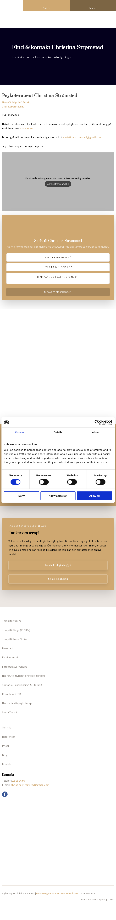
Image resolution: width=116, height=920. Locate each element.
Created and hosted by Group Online (97, 899)
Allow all (94, 495)
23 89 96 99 (26, 128)
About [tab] (96, 432)
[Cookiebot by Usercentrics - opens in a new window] (97, 422)
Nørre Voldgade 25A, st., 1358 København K (57, 893)
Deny (21, 495)
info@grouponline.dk (17, 793)
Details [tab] (58, 432)
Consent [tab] (20, 432)
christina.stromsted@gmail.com (82, 137)
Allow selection (58, 495)
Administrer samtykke (58, 183)
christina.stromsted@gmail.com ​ (30, 785)
